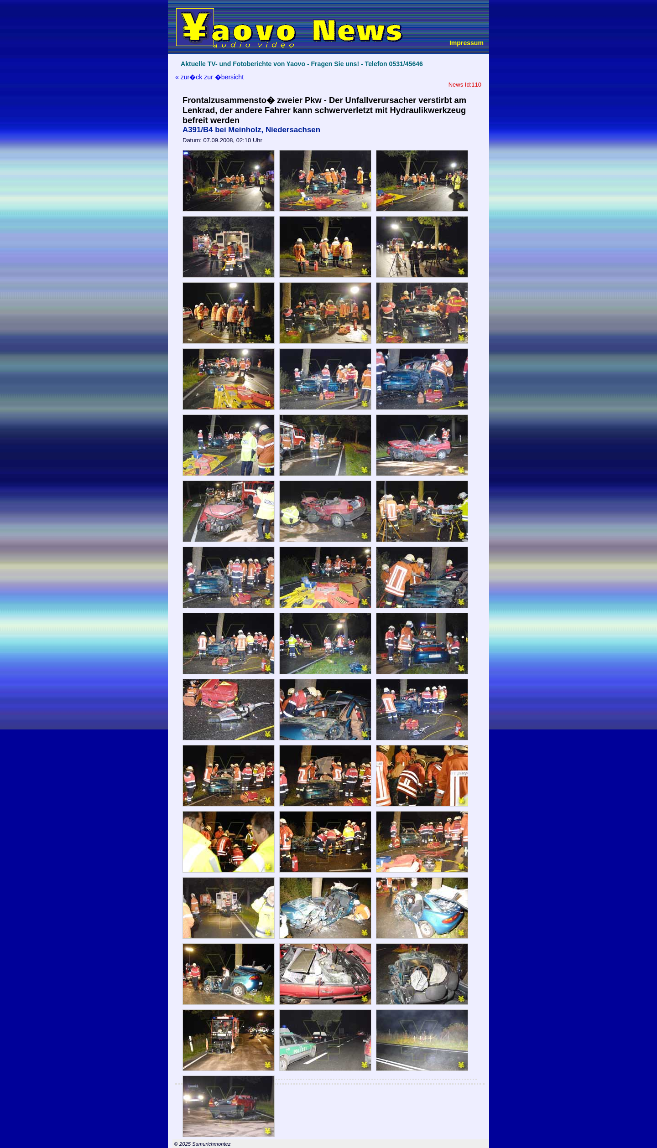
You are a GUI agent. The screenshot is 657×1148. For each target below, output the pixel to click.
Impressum (466, 43)
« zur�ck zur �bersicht (209, 77)
